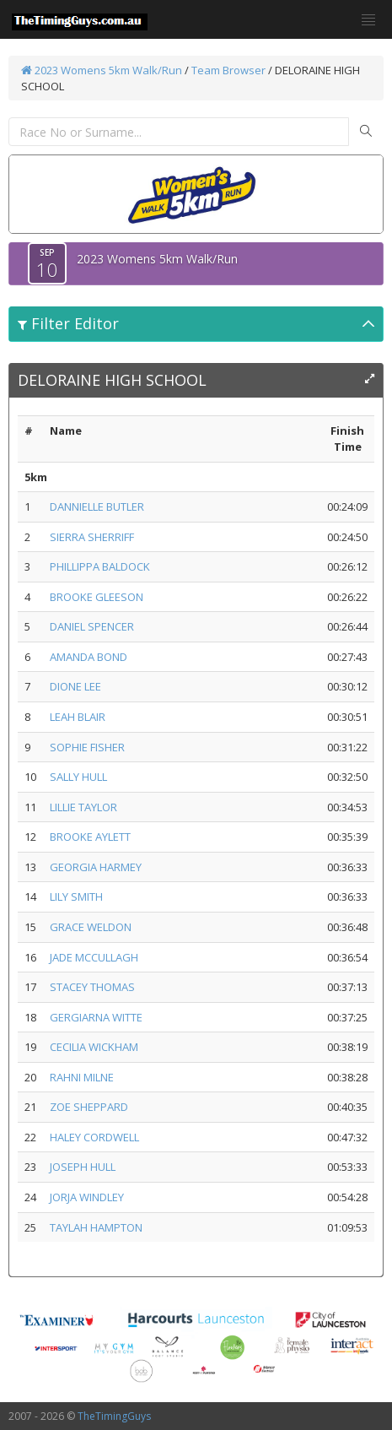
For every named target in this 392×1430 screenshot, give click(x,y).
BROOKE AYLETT (90, 836)
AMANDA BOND (88, 656)
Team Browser (228, 70)
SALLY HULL (78, 776)
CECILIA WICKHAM (94, 1046)
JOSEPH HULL (82, 1166)
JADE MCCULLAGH (94, 957)
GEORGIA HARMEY (96, 867)
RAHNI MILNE (82, 1077)
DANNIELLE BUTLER (97, 506)
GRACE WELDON (91, 926)
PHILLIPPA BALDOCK (100, 566)
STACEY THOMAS (92, 986)
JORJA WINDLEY (87, 1197)
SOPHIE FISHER (87, 747)
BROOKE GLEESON (96, 596)
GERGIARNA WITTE (96, 1017)
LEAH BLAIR (77, 716)
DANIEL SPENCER (92, 626)
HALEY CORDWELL (94, 1137)
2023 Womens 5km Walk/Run (101, 70)
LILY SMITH (76, 896)
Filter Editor (68, 323)
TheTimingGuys (114, 1416)
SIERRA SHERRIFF (92, 536)
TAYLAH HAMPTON (96, 1227)
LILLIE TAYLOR (83, 807)
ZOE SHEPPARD (89, 1106)
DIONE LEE (75, 686)
